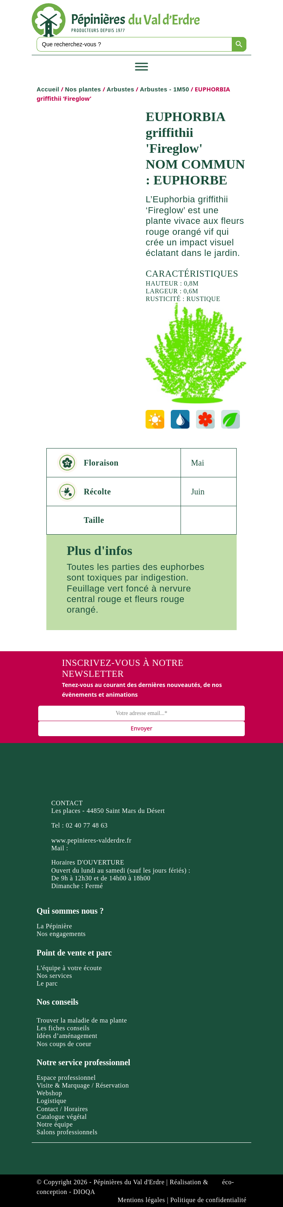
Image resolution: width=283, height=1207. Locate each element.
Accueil (48, 89)
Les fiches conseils (63, 1028)
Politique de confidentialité (208, 1199)
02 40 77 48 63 (87, 825)
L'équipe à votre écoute (69, 967)
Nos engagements (61, 933)
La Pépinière (54, 926)
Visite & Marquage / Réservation (83, 1085)
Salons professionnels (67, 1132)
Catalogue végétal (62, 1116)
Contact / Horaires (62, 1108)
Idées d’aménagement (67, 1035)
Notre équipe (55, 1124)
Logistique (51, 1100)
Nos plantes (83, 89)
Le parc (47, 983)
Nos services (54, 975)
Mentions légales (141, 1199)
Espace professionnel (66, 1077)
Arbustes (120, 89)
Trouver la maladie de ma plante (82, 1020)
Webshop (49, 1093)
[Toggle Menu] (141, 66)
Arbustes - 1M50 (164, 89)
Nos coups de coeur (64, 1043)
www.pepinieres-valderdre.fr (91, 840)
